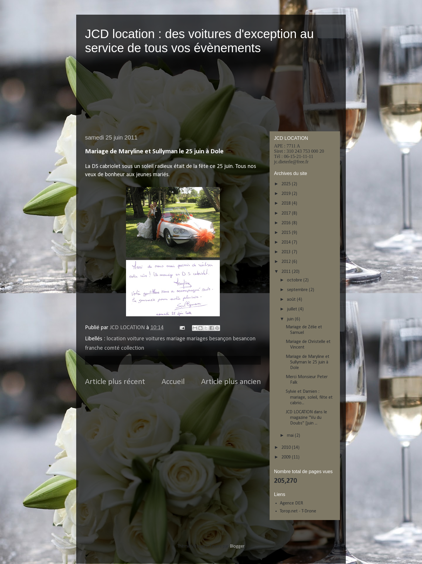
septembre (298, 290)
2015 (286, 232)
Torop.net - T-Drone (298, 511)
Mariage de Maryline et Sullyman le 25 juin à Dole (307, 362)
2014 (286, 242)
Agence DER (291, 503)
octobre (295, 280)
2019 (286, 193)
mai (291, 435)
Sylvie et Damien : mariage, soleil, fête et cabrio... (309, 397)
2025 (286, 184)
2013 (286, 252)
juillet (292, 309)
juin (291, 319)
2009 (286, 457)
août (292, 299)
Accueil (173, 382)
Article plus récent (115, 382)
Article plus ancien (231, 382)
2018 (286, 203)
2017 (286, 213)
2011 (286, 271)
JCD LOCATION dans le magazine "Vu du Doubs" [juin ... (306, 418)
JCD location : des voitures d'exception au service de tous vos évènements (199, 41)
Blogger (237, 546)
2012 (286, 261)
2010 (286, 447)
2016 (286, 223)
